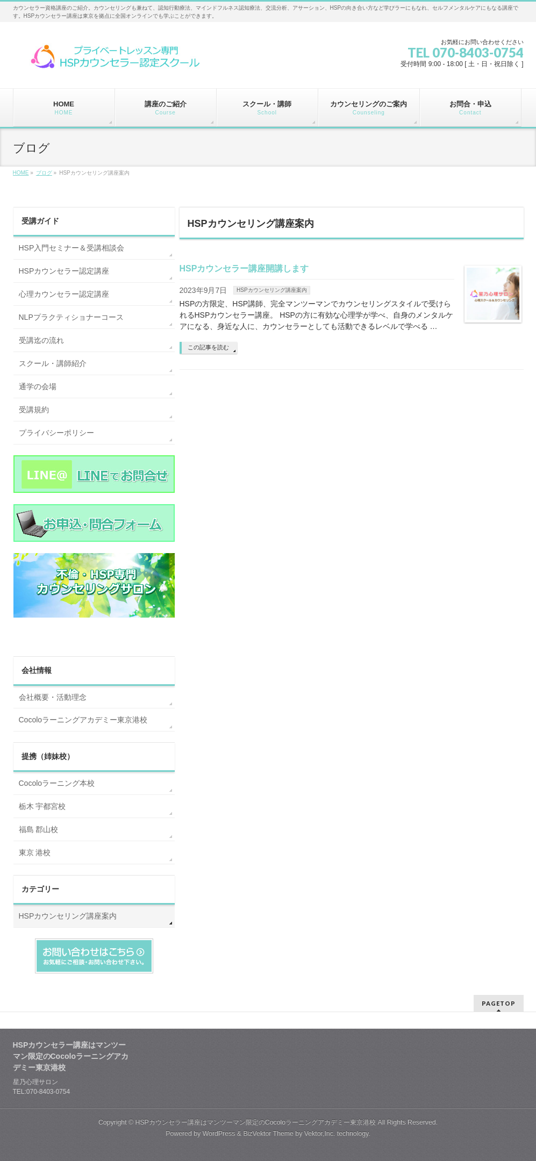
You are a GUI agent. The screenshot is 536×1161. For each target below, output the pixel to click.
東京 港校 (35, 852)
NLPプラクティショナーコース (71, 317)
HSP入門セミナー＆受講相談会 (72, 247)
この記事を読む (208, 347)
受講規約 (34, 409)
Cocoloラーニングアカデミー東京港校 (83, 719)
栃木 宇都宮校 (42, 806)
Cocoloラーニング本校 (57, 783)
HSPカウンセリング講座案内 (272, 290)
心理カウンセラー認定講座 (64, 294)
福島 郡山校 (39, 829)
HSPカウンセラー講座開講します (244, 268)
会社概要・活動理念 (53, 697)
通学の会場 (37, 386)
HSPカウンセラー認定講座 (64, 271)
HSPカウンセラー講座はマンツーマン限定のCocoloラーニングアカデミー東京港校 (255, 1122)
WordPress (219, 1133)
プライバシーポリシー (56, 432)
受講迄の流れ (41, 340)
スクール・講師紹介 (53, 363)
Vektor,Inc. (319, 1133)
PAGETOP (499, 1003)
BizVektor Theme (268, 1133)
